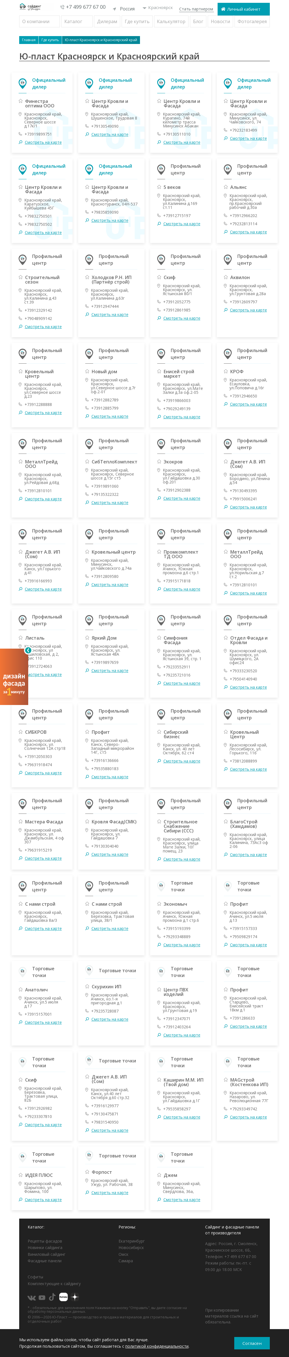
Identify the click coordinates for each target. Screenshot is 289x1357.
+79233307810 (38, 1116)
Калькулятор (171, 21)
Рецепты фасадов (45, 1240)
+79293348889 (177, 936)
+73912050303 (38, 756)
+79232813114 (243, 224)
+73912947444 (105, 306)
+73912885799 (105, 408)
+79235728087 (105, 1011)
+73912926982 (38, 1108)
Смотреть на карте (43, 142)
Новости (220, 21)
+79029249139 (177, 408)
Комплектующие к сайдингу (54, 1283)
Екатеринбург (132, 1240)
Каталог (73, 21)
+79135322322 (105, 494)
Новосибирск (131, 1247)
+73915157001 (38, 1014)
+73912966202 (243, 215)
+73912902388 (177, 490)
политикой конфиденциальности (157, 1346)
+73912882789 (105, 400)
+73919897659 (105, 662)
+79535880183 (105, 768)
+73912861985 (177, 310)
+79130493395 (243, 490)
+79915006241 (243, 499)
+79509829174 (243, 936)
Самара (126, 1260)
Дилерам (107, 21)
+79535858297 (177, 1109)
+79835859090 (105, 212)
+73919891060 (105, 486)
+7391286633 (242, 1018)
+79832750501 (38, 216)
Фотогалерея (252, 21)
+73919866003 (177, 400)
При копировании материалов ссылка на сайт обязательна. (232, 1315)
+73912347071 (177, 1018)
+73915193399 (177, 928)
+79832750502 (38, 224)
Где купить (137, 21)
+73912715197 (177, 215)
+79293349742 (243, 1109)
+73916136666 (105, 760)
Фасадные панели (45, 1260)
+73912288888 (38, 404)
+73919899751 (38, 134)
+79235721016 (177, 675)
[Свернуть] (28, 650)
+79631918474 (38, 764)
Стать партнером (196, 9)
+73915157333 (243, 928)
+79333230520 (243, 671)
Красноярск (158, 8)
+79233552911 (177, 667)
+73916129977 (105, 1106)
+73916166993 (38, 581)
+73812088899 (243, 761)
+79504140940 (243, 679)
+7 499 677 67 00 (86, 7)
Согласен (252, 1343)
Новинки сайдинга (45, 1247)
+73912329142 (38, 310)
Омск (123, 1254)
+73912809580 (105, 576)
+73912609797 (243, 302)
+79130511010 (177, 134)
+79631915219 (38, 850)
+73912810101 (38, 490)
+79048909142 (38, 318)
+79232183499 (243, 130)
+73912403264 (177, 1027)
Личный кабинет (244, 9)
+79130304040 (105, 846)
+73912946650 (243, 396)
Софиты (35, 1276)
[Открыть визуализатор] (14, 678)
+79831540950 (105, 1122)
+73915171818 (177, 581)
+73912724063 (38, 666)
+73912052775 (177, 302)
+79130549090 (105, 126)
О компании (35, 21)
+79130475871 (105, 1114)
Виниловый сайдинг (46, 1254)
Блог (198, 21)
